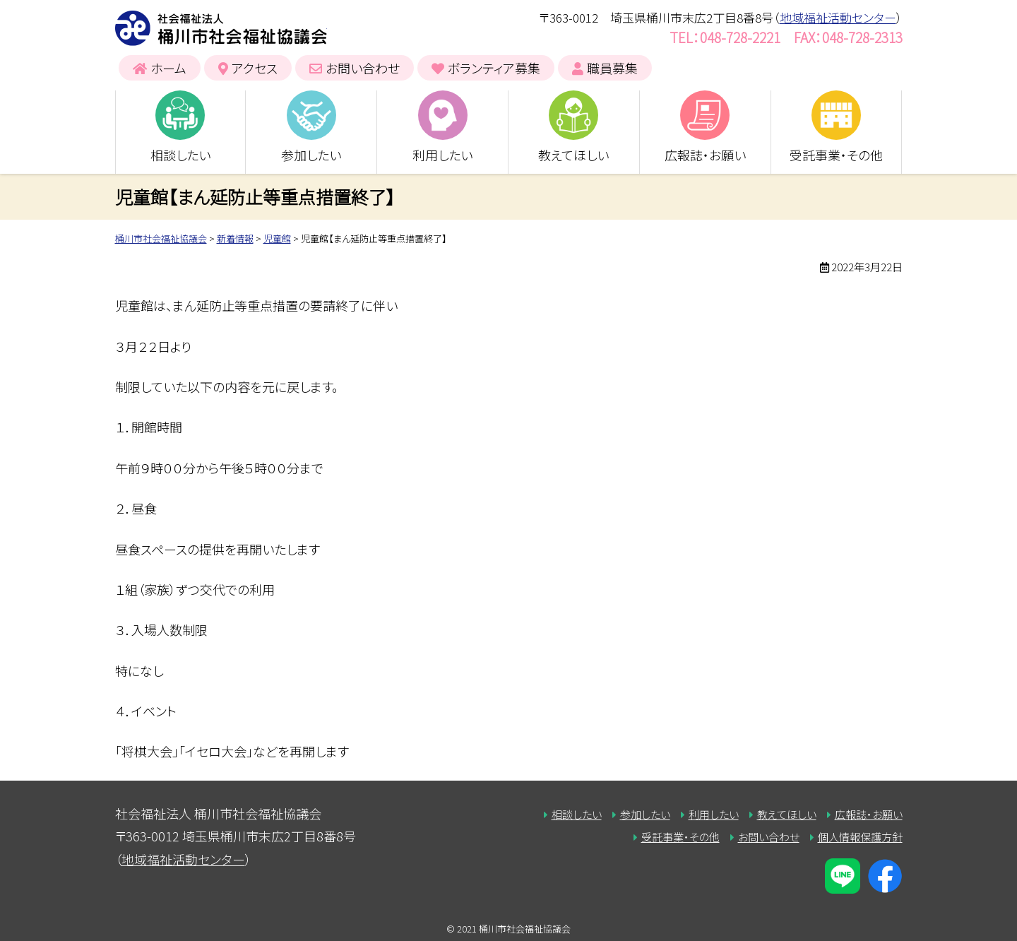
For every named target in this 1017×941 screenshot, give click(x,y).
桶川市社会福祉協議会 (221, 28)
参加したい (311, 155)
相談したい (180, 155)
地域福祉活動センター (838, 17)
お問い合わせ (363, 68)
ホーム (168, 68)
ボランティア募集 (494, 68)
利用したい (442, 155)
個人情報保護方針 (860, 836)
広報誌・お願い (705, 155)
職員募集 (612, 68)
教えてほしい (573, 155)
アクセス (255, 68)
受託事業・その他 (836, 155)
